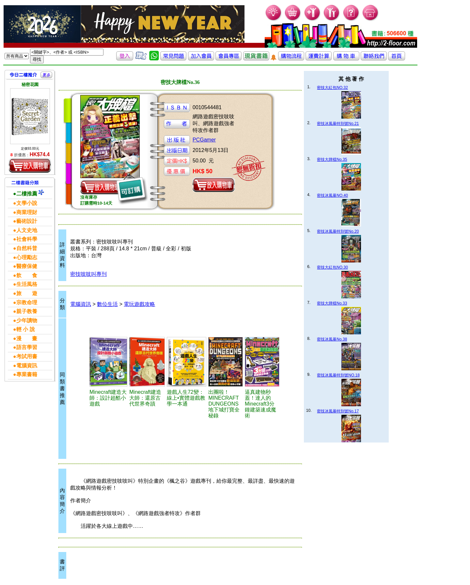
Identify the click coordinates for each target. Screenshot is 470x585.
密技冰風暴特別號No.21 (338, 123)
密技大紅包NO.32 (332, 87)
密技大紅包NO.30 (332, 267)
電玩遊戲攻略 (139, 304)
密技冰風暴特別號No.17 (338, 411)
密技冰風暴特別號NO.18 (338, 375)
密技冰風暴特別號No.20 (338, 231)
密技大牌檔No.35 (332, 159)
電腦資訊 (80, 304)
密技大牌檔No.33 (332, 303)
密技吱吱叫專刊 (88, 274)
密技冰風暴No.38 (332, 339)
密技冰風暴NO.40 (332, 195)
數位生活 (107, 304)
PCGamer (204, 139)
